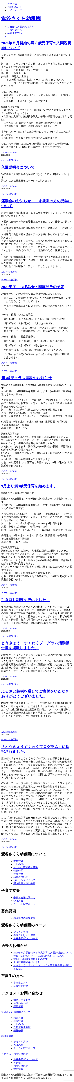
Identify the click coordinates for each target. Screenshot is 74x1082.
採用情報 (18, 1006)
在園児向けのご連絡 (24, 935)
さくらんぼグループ (24, 904)
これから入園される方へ (20, 26)
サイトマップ (14, 10)
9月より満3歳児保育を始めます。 (29, 486)
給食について (20, 877)
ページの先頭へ (9, 160)
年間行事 (18, 874)
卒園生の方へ (14, 33)
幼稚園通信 (7, 1036)
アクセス (12, 4)
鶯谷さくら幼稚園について (16, 1012)
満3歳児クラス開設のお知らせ (26, 378)
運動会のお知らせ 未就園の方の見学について (40, 956)
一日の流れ (19, 864)
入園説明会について (18, 167)
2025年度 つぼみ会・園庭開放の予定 (32, 287)
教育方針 (18, 861)
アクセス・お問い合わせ (14, 1053)
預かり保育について (24, 880)
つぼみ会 (18, 900)
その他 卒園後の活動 (25, 867)
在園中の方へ (14, 30)
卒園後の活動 (20, 986)
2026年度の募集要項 (24, 918)
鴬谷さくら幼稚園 (21, 18)
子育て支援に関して (24, 897)
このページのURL (9, 152)
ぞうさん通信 (20, 932)
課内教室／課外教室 (24, 883)
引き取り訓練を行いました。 (25, 600)
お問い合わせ (14, 7)
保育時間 (18, 870)
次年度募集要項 (22, 1027)
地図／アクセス (22, 1000)
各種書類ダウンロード (25, 938)
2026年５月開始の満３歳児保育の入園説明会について (42, 952)
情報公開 (18, 1030)
